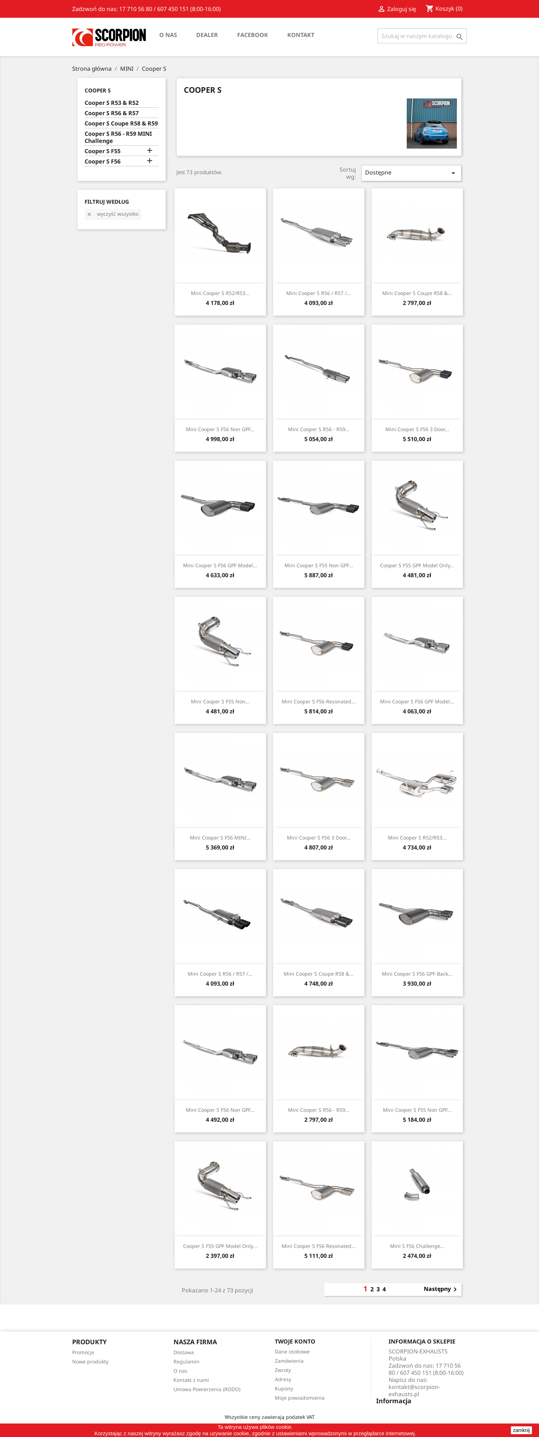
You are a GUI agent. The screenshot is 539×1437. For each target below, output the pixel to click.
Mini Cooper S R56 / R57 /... (318, 293)
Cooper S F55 (103, 151)
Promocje (83, 1352)
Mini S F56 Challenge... (417, 1246)
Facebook (252, 35)
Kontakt (300, 35)
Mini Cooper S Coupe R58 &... (417, 293)
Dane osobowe (292, 1351)
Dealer (207, 35)
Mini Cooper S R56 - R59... (318, 429)
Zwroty (283, 1370)
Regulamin (186, 1361)
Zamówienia (289, 1360)
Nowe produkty (90, 1361)
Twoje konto (295, 1341)
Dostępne (411, 172)
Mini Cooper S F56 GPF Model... (220, 565)
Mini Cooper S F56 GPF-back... (417, 973)
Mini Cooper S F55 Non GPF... (318, 565)
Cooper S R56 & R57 (112, 113)
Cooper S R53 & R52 (112, 103)
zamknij (521, 1430)
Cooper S (98, 90)
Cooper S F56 (103, 161)
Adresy (283, 1379)
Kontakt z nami (191, 1380)
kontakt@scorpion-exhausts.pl (414, 1390)
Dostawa (184, 1352)
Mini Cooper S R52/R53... (220, 293)
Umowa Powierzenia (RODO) (207, 1389)
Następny (441, 1289)
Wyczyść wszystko (112, 213)
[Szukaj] (422, 35)
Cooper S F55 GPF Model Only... (417, 565)
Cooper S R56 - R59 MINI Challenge (118, 137)
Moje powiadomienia (300, 1397)
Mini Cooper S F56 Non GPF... (220, 429)
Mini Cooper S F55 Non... (220, 701)
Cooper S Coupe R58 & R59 (121, 123)
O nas (168, 35)
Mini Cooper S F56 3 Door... (417, 429)
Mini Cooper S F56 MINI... (220, 837)
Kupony (284, 1388)
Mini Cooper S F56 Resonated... (319, 701)
